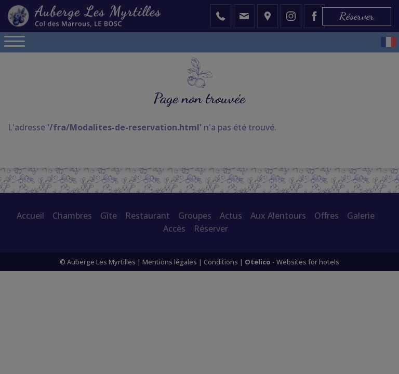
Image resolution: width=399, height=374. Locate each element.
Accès (174, 228)
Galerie (361, 215)
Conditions (221, 261)
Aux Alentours (278, 215)
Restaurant (147, 215)
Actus (231, 215)
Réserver (356, 15)
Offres (326, 215)
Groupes (194, 215)
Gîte (108, 215)
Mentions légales (169, 261)
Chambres (72, 215)
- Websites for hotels (292, 261)
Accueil (30, 215)
